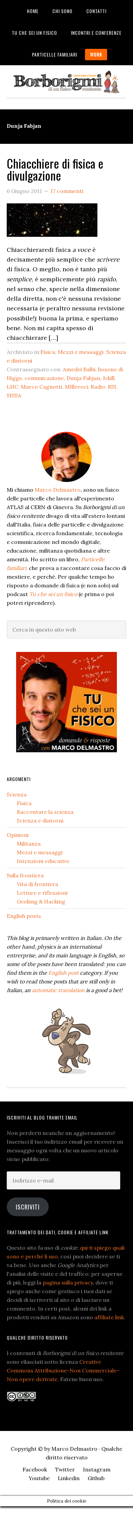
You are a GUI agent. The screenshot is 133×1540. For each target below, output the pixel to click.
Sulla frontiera (25, 875)
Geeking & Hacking (41, 901)
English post (63, 972)
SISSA (14, 395)
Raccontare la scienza (45, 811)
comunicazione (44, 378)
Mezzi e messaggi (80, 352)
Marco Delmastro (58, 489)
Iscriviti (28, 1206)
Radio (98, 386)
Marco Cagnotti (41, 386)
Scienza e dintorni (40, 820)
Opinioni (18, 835)
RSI (112, 386)
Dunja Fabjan (83, 378)
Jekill (109, 378)
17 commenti (66, 191)
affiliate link (109, 1317)
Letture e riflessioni (42, 892)
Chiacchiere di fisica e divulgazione (55, 169)
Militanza (29, 843)
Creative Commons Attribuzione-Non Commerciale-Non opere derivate (63, 1370)
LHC (12, 386)
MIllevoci (76, 386)
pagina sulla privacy (68, 1282)
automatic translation (58, 990)
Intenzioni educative (43, 861)
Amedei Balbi (79, 369)
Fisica (47, 352)
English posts (24, 915)
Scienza (17, 794)
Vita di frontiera (37, 884)
